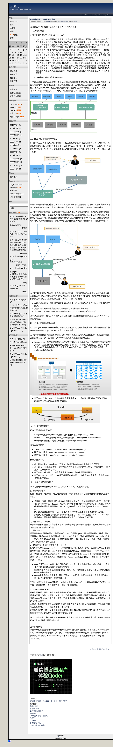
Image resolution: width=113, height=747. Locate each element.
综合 (75, 21)
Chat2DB (45, 701)
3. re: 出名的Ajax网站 (18, 256)
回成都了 (33, 721)
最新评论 (13, 81)
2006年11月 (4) (16, 159)
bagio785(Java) (16, 184)
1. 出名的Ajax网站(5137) (18, 301)
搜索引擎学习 (15, 197)
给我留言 (13, 89)
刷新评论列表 (104, 649)
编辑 (63, 21)
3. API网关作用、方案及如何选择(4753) (19, 315)
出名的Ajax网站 (35, 723)
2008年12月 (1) (16, 132)
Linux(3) (13, 110)
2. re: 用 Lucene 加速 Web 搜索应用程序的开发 (18, 234)
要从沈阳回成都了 (36, 711)
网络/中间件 (15, 117)
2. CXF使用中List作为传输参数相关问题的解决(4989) (19, 307)
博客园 (32, 701)
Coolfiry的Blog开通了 (38, 725)
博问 (60, 701)
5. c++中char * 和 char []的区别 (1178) (18, 329)
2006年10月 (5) (16, 162)
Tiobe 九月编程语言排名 (39, 716)
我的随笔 (13, 71)
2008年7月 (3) (15, 142)
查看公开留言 (15, 93)
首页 (12, 25)
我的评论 (13, 74)
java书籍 (13, 188)
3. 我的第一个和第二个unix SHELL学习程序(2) (18, 348)
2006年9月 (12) (16, 165)
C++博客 (54, 701)
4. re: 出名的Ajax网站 (18, 268)
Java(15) (13, 107)
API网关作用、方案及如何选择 (42, 19)
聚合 (16, 35)
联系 (12, 31)
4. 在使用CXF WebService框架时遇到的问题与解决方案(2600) (18, 322)
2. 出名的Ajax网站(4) (18, 342)
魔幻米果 (13, 177)
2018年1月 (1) (15, 125)
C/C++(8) (13, 104)
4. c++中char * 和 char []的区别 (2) (18, 355)
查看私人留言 (15, 96)
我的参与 (13, 78)
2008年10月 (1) (16, 135)
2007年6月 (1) (15, 152)
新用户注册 (94, 649)
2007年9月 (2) (15, 149)
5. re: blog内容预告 (17, 285)
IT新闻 (38, 701)
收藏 (67, 21)
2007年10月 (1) (16, 145)
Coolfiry (48, 21)
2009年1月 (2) (15, 128)
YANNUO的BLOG (17, 194)
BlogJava (13, 22)
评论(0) (60, 21)
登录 (41, 655)
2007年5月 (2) (15, 155)
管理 (12, 38)
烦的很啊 (33, 713)
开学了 (32, 718)
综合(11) (13, 113)
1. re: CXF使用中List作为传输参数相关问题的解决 (19, 218)
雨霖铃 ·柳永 (34, 709)
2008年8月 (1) (15, 138)
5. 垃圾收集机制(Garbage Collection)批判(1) (19, 362)
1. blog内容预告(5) (17, 339)
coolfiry (14, 6)
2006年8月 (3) (15, 169)
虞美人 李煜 (34, 706)
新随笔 (12, 28)
